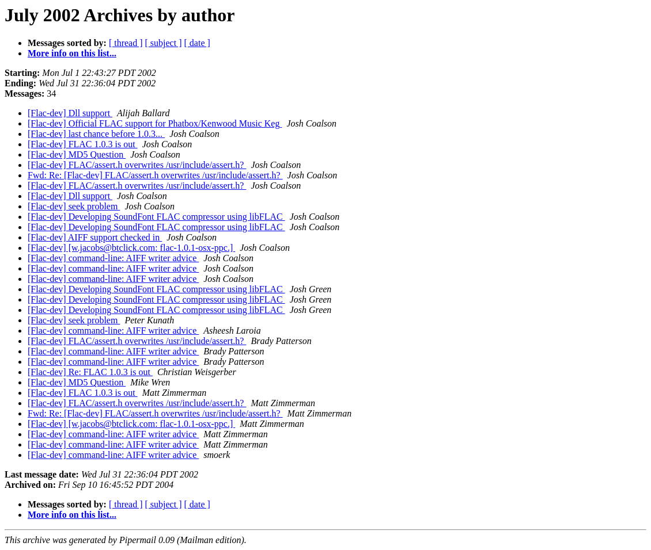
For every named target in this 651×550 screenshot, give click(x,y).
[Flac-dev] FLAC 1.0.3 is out (83, 144)
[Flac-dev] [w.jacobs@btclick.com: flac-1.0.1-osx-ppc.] (131, 248)
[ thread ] (126, 43)
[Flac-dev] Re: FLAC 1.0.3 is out (90, 372)
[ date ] (197, 43)
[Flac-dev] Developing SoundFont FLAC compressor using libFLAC (156, 216)
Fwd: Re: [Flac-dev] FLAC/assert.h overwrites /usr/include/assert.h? (155, 175)
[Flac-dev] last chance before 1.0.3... (96, 134)
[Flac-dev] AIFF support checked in (95, 237)
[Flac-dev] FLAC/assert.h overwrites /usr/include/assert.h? (137, 165)
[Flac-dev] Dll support (70, 113)
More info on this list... (72, 53)
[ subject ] (163, 43)
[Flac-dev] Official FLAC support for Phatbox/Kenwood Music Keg (155, 123)
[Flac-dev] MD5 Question (77, 154)
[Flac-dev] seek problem (74, 206)
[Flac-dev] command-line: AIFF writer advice (113, 258)
